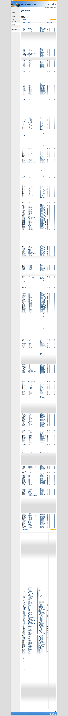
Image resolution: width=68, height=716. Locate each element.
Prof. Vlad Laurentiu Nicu (43, 28)
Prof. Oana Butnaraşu (42, 81)
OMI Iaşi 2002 (30, 120)
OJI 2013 (29, 113)
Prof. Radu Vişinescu (42, 49)
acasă (13, 9)
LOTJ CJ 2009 (30, 122)
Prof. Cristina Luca (42, 86)
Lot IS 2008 (29, 225)
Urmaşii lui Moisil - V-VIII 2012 (32, 253)
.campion (12, 0)
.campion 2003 (30, 91)
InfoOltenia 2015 (30, 207)
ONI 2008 (29, 76)
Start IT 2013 (29, 249)
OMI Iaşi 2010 (30, 213)
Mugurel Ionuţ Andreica (42, 217)
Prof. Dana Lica (41, 74)
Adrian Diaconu (41, 77)
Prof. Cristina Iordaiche (42, 29)
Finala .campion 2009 (30, 189)
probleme (13, 13)
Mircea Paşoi (41, 76)
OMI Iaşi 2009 (30, 144)
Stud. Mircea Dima (42, 383)
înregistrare (52, 0)
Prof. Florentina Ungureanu (41, 56)
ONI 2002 (29, 215)
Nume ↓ (24, 22)
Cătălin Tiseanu (41, 30)
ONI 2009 (29, 30)
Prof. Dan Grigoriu (42, 173)
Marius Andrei (41, 178)
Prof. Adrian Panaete (42, 73)
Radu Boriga (41, 310)
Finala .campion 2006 (30, 154)
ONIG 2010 (29, 95)
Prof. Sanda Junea (42, 192)
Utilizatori (50, 7)
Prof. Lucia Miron (42, 55)
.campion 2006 (30, 48)
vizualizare (26, 17)
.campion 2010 (30, 74)
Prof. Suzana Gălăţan (42, 201)
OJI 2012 (29, 72)
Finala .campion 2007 (30, 195)
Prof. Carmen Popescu (42, 72)
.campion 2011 (30, 141)
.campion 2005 (30, 121)
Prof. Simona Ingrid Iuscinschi (42, 84)
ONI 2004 (29, 65)
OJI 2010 (29, 55)
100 (54, 24)
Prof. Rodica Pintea (42, 62)
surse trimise (14, 17)
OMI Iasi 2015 (30, 63)
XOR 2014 (29, 28)
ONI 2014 (29, 62)
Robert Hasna (41, 248)
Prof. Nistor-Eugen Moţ (42, 87)
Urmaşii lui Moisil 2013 (31, 277)
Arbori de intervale (14, 30)
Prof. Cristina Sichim (42, 139)
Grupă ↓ (48, 22)
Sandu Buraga (41, 54)
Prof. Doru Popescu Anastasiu (42, 48)
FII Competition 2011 (30, 54)
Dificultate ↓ (50, 22)
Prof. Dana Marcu (42, 160)
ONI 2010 (29, 164)
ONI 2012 (29, 82)
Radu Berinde (41, 250)
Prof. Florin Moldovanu (42, 88)
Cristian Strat (41, 112)
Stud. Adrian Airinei (42, 78)
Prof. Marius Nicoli (42, 113)
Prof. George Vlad (42, 194)
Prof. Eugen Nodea (42, 75)
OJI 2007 (29, 299)
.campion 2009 (30, 80)
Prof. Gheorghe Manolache (41, 130)
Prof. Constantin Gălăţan (43, 142)
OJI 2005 (29, 117)
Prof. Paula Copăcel (42, 294)
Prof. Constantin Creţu (42, 109)
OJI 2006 (29, 146)
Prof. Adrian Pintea (42, 166)
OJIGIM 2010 (29, 139)
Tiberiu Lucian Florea (42, 69)
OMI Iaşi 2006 (30, 267)
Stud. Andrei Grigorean (42, 189)
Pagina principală (46, 7)
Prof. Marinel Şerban (42, 70)
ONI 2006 (29, 179)
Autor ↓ (41, 22)
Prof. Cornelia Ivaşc (42, 94)
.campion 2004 (30, 50)
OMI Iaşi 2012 (30, 269)
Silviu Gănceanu (42, 24)
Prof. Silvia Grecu (42, 329)
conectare (49, 0)
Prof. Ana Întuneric (42, 127)
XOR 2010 (29, 382)
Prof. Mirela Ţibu (42, 303)
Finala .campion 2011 (30, 111)
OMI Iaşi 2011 (30, 109)
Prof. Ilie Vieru (41, 226)
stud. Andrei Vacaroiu (42, 207)
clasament (14, 16)
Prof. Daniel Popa (42, 65)
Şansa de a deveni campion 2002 (32, 53)
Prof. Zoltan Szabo (42, 227)
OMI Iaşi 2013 (30, 81)
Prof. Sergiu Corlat (42, 52)
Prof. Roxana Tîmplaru (42, 95)
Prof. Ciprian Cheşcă (42, 89)
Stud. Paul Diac (41, 63)
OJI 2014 (29, 56)
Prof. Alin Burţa (41, 51)
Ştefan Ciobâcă (41, 79)
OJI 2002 (29, 49)
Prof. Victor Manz (42, 254)
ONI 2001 (29, 99)
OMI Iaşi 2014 (30, 98)
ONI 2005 (29, 24)
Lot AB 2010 (29, 188)
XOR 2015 (29, 107)
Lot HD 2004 (29, 250)
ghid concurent (15, 19)
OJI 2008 (29, 66)
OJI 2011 (29, 71)
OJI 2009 (29, 124)
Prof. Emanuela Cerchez (43, 25)
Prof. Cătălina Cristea (42, 252)
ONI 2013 (29, 283)
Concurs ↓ (29, 22)
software (13, 12)
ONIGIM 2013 (30, 29)
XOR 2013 (29, 134)
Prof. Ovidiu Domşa (42, 179)
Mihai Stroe (41, 155)
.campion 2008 (30, 31)
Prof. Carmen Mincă (42, 193)
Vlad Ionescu (41, 169)
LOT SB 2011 (29, 93)
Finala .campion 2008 (30, 97)
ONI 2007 (29, 77)
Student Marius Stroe (42, 344)
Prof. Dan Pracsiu (42, 80)
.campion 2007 (30, 25)
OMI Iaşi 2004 (30, 94)
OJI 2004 (29, 251)
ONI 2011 (29, 73)
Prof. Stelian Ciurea (42, 149)
